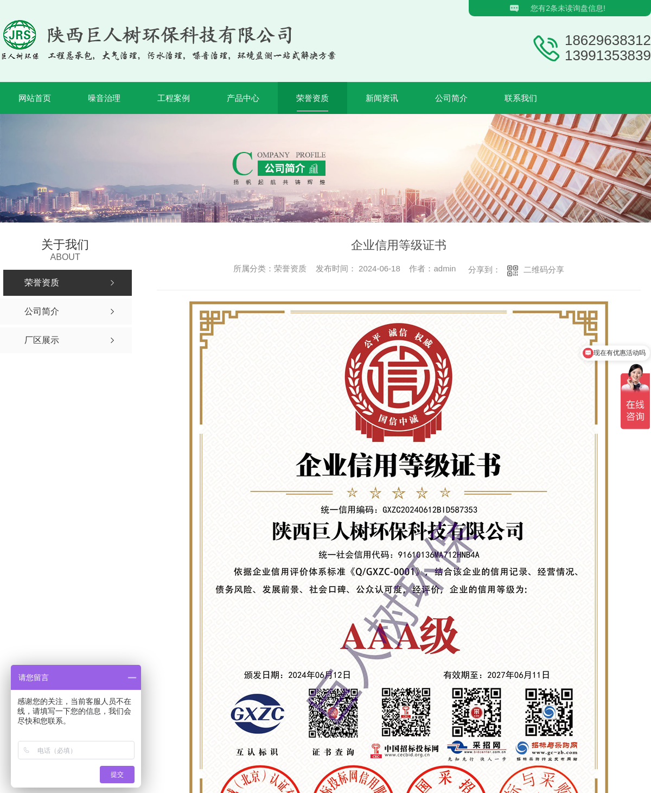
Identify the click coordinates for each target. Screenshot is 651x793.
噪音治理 (104, 98)
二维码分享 (544, 269)
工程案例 (173, 98)
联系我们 (521, 98)
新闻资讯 (382, 98)
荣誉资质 (312, 98)
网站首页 (34, 98)
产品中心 (243, 98)
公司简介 (451, 98)
